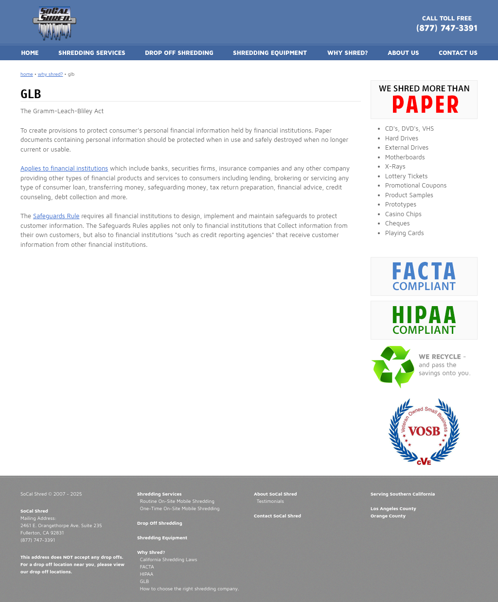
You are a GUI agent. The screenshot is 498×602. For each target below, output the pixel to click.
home (26, 74)
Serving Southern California (403, 494)
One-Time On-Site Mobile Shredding (180, 508)
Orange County (388, 515)
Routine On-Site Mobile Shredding (177, 501)
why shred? (50, 74)
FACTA (147, 566)
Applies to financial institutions (64, 168)
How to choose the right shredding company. (189, 588)
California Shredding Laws (168, 559)
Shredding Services (159, 494)
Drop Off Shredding (159, 523)
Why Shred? (151, 552)
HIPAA (146, 574)
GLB (144, 581)
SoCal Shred (34, 511)
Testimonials (270, 501)
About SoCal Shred (275, 494)
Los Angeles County (393, 508)
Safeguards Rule (56, 216)
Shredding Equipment (162, 537)
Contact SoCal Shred (277, 515)
